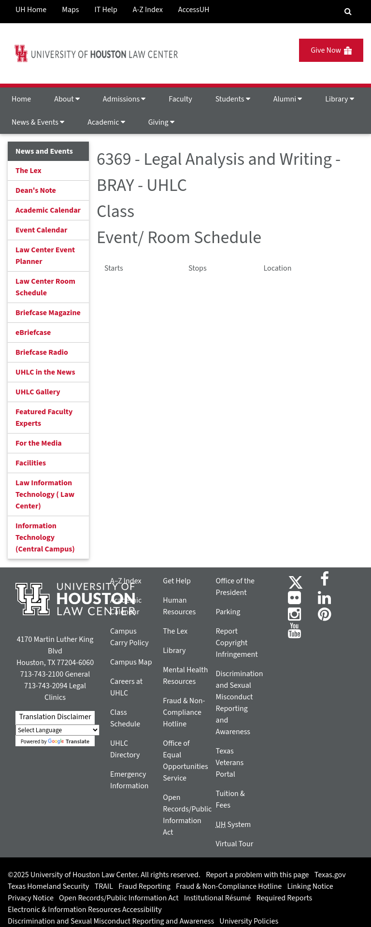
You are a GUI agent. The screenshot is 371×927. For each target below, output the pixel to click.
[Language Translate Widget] (57, 730)
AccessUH (194, 9)
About (67, 99)
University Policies (248, 921)
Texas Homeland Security (48, 886)
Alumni (287, 99)
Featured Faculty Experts (43, 417)
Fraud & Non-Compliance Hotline (184, 712)
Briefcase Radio (41, 352)
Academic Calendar (48, 210)
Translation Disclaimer (55, 716)
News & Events (38, 122)
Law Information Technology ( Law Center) (44, 494)
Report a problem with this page (257, 874)
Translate (68, 742)
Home (21, 99)
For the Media (38, 443)
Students (232, 99)
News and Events (44, 151)
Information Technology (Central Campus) (45, 537)
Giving (161, 122)
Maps (70, 9)
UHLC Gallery (37, 392)
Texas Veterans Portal (230, 763)
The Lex (28, 170)
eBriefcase (33, 332)
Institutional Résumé (217, 898)
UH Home (30, 9)
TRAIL (104, 886)
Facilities (30, 463)
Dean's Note (35, 190)
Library (339, 99)
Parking (228, 612)
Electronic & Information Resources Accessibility (85, 909)
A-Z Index (148, 9)
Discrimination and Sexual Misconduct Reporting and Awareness (111, 921)
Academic (106, 122)
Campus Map (131, 662)
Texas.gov (330, 874)
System (233, 824)
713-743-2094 (45, 686)
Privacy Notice (31, 898)
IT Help (106, 9)
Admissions (124, 99)
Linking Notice (310, 886)
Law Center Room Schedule (45, 287)
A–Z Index (126, 581)
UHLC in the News (45, 372)
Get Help (177, 581)
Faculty (180, 99)
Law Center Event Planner (45, 256)
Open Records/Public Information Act (119, 898)
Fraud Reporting (144, 886)
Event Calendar (41, 230)
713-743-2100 (41, 674)
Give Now (331, 50)
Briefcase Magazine (48, 312)
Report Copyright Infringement (237, 643)
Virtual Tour (235, 844)
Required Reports (284, 898)
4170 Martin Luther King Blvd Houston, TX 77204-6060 (55, 651)
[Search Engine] (348, 11)
